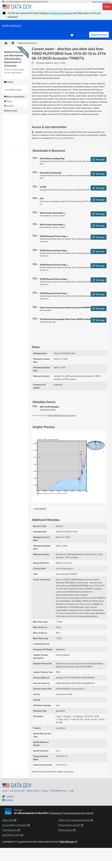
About (5, 791)
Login (71, 791)
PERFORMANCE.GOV (59, 791)
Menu (107, 6)
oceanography (40, 508)
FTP (41, 198)
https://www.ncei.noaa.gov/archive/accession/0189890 (65, 307)
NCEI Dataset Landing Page (52, 158)
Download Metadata (48, 409)
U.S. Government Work (63, 138)
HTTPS (43, 187)
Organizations (99, 34)
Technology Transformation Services (70, 813)
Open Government (17, 791)
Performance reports (69, 825)
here (71, 772)
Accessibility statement (14, 825)
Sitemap (45, 791)
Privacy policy (65, 830)
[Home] (16, 6)
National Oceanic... (28, 43)
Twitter (8, 101)
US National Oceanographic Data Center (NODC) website (66, 319)
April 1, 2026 (60, 63)
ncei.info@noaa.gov (13, 89)
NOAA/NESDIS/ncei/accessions (61, 415)
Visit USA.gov (67, 841)
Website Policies (33, 791)
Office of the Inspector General (74, 820)
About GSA (8, 820)
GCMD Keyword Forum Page (53, 236)
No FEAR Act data (11, 835)
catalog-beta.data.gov (61, 13)
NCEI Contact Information (52, 213)
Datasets (82, 34)
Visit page (99, 159)
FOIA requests (9, 830)
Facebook (9, 106)
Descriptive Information (50, 172)
